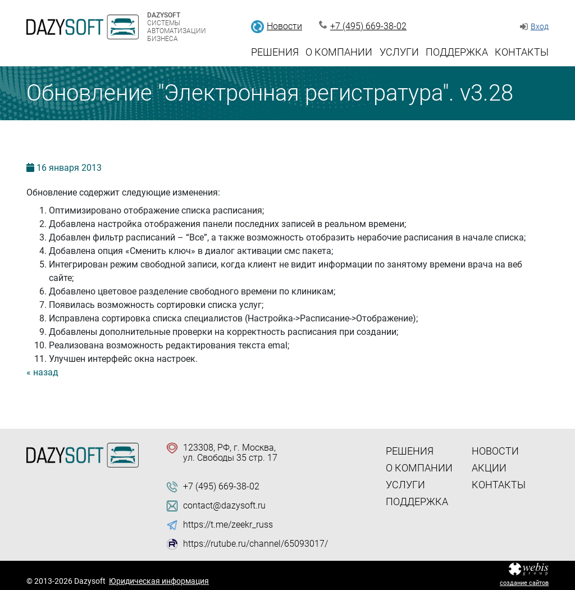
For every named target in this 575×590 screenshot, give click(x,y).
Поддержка (457, 52)
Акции (489, 468)
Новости (284, 26)
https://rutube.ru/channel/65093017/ (255, 544)
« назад (42, 372)
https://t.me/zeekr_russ (228, 525)
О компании (338, 52)
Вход (540, 26)
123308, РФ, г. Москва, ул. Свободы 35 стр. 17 (230, 453)
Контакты (522, 52)
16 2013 (69, 167)
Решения (275, 52)
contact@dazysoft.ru (224, 506)
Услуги (399, 52)
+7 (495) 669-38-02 (368, 26)
